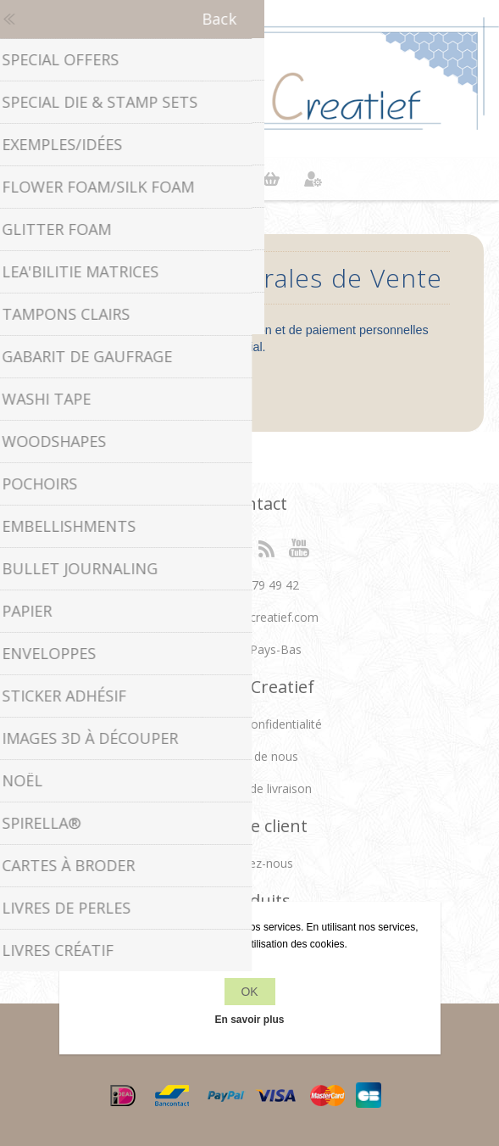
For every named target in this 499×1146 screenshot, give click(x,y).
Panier (271, 179)
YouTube (300, 547)
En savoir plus (249, 1020)
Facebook (199, 547)
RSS (266, 547)
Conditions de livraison (250, 788)
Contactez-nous (249, 863)
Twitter (233, 547)
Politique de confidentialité (249, 724)
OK (249, 991)
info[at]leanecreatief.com (249, 617)
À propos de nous (249, 756)
